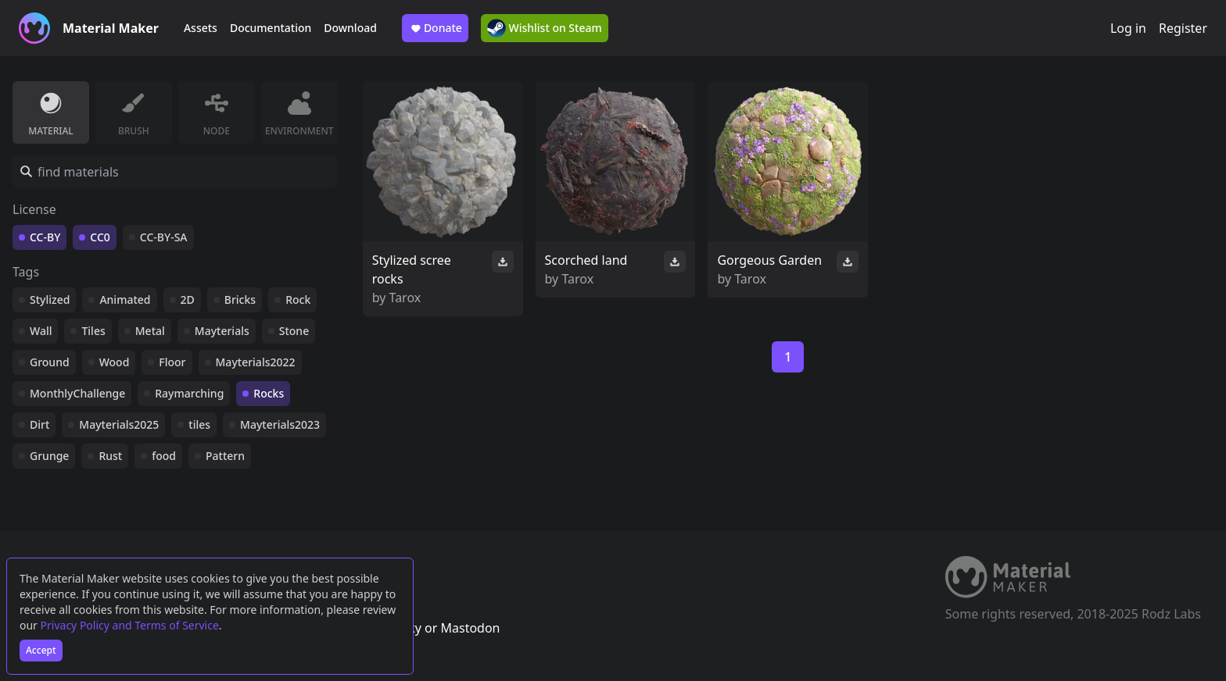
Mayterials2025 (119, 424)
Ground (50, 362)
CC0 (100, 237)
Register (1183, 28)
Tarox (405, 297)
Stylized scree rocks (411, 269)
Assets (200, 27)
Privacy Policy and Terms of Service (130, 625)
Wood (114, 362)
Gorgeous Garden (769, 260)
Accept (41, 650)
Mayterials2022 (256, 362)
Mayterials (222, 330)
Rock (297, 299)
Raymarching (189, 393)
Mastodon (470, 627)
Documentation (270, 27)
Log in (1128, 28)
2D (188, 299)
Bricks (240, 299)
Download (350, 27)
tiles (199, 424)
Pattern (225, 455)
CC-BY (45, 237)
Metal (150, 330)
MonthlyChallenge (77, 393)
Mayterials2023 (280, 424)
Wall (41, 330)
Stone (294, 330)
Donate (435, 28)
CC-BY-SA (164, 237)
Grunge (49, 455)
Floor (172, 362)
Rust (110, 455)
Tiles (93, 330)
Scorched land (586, 260)
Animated (124, 299)
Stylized (50, 299)
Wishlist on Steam (544, 28)
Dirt (39, 424)
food (164, 455)
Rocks (268, 393)
